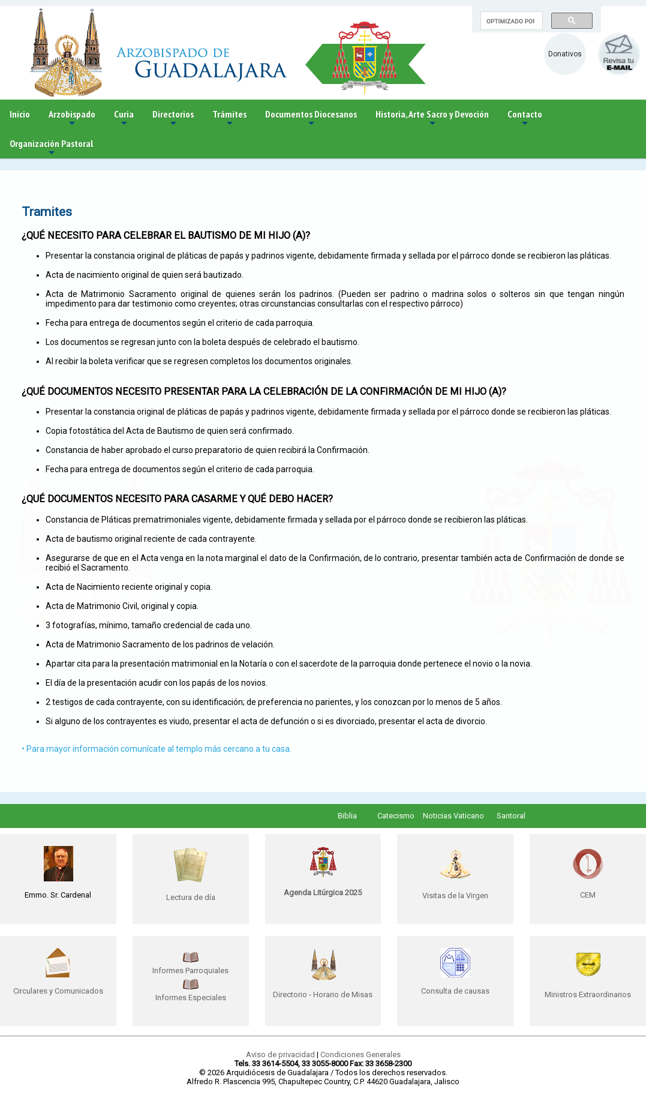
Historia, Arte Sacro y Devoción (432, 118)
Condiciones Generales (360, 1054)
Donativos (565, 54)
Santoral (511, 815)
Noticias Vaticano (453, 815)
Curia (124, 118)
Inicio (20, 114)
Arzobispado (72, 118)
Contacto (524, 118)
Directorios (173, 118)
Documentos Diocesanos (311, 118)
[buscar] (510, 21)
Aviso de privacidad (280, 1054)
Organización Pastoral (51, 147)
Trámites (229, 118)
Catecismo (395, 815)
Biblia (347, 815)
